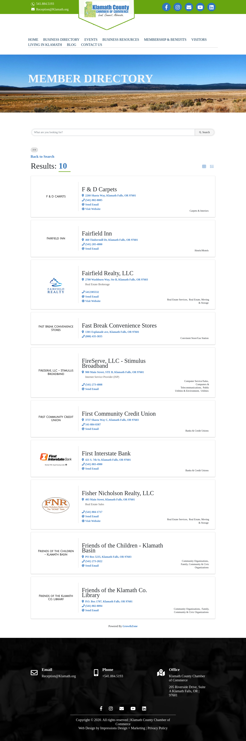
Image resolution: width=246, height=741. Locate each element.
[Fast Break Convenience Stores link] (56, 328)
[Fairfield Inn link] (56, 238)
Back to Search (42, 156)
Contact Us (91, 45)
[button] (204, 166)
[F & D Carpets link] (55, 196)
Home (33, 39)
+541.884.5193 (112, 676)
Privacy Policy (158, 728)
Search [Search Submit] (204, 132)
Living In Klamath (45, 45)
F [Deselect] (34, 150)
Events (91, 39)
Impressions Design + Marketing (122, 728)
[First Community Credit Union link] (56, 418)
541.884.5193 (42, 4)
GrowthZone (130, 626)
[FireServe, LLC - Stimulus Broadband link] (56, 372)
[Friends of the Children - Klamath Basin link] (56, 553)
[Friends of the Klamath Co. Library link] (56, 597)
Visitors (199, 39)
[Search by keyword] (113, 132)
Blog (71, 45)
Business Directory (61, 39)
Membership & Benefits (165, 39)
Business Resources (120, 39)
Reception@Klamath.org (50, 9)
